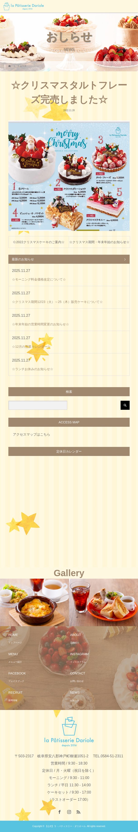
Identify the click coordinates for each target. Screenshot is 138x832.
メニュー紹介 (15, 662)
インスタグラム (78, 662)
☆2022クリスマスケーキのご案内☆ (38, 242)
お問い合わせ (77, 681)
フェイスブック (16, 681)
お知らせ (74, 700)
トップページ (15, 642)
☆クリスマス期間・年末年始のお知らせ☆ (99, 242)
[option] (34, 602)
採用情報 (12, 700)
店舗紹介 (74, 642)
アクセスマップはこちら (31, 434)
